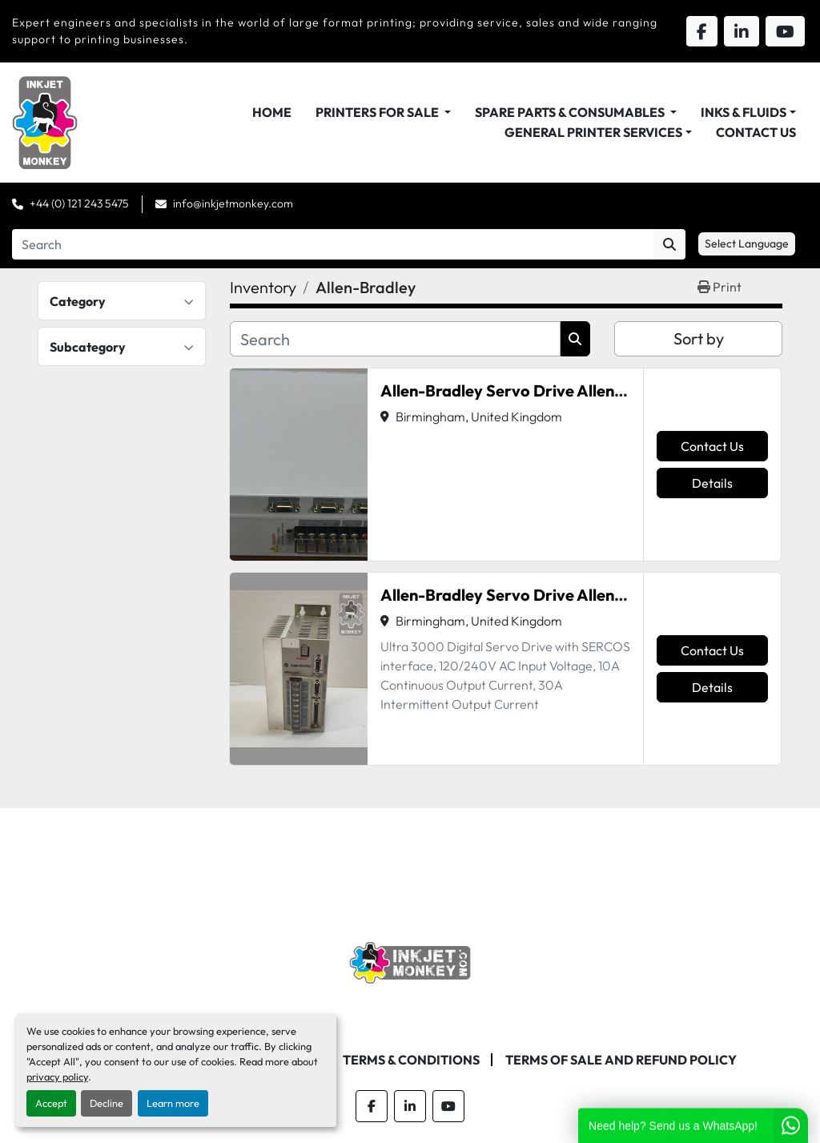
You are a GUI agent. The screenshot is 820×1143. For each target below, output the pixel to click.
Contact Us (756, 132)
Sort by (698, 338)
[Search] (332, 244)
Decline (106, 1103)
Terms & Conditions (411, 1060)
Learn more (173, 1103)
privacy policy (57, 1076)
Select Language (747, 243)
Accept (51, 1103)
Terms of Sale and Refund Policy (621, 1060)
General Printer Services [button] (593, 132)
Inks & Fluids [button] (743, 112)
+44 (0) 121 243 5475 (79, 203)
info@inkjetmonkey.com (233, 203)
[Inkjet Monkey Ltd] (410, 961)
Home (271, 112)
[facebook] (372, 1106)
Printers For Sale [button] (378, 112)
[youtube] (448, 1106)
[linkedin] (410, 1106)
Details (712, 483)
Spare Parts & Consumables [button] (571, 112)
